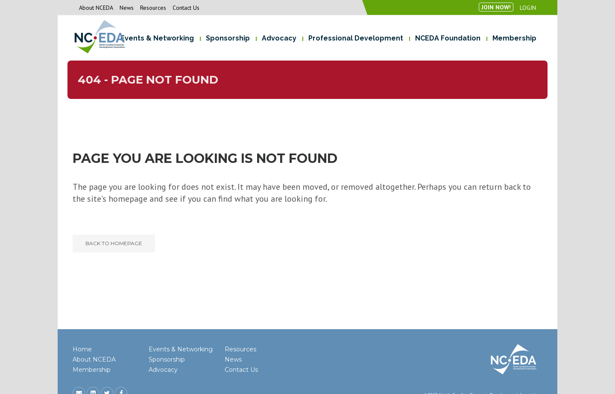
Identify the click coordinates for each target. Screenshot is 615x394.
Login (528, 8)
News (127, 8)
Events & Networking (181, 349)
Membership (92, 370)
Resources (153, 8)
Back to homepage (113, 243)
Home (82, 349)
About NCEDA (96, 8)
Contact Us (186, 8)
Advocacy (163, 370)
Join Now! (496, 7)
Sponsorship (167, 359)
